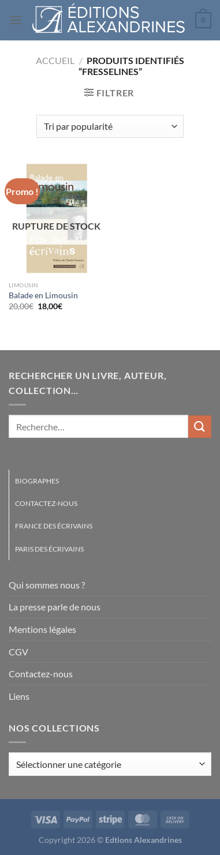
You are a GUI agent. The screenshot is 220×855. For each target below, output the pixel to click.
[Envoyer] (199, 426)
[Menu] (16, 20)
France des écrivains (53, 526)
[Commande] (109, 126)
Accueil (55, 60)
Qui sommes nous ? (47, 584)
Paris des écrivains (49, 549)
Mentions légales (42, 629)
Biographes (37, 481)
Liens (19, 696)
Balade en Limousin (43, 295)
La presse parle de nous (54, 606)
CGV (18, 651)
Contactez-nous (46, 503)
